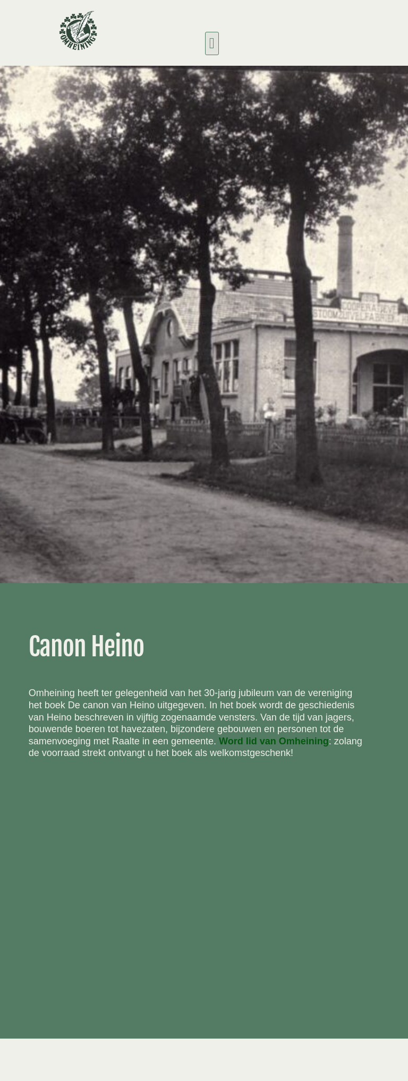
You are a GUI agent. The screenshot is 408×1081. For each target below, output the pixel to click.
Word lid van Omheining (274, 741)
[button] (212, 43)
